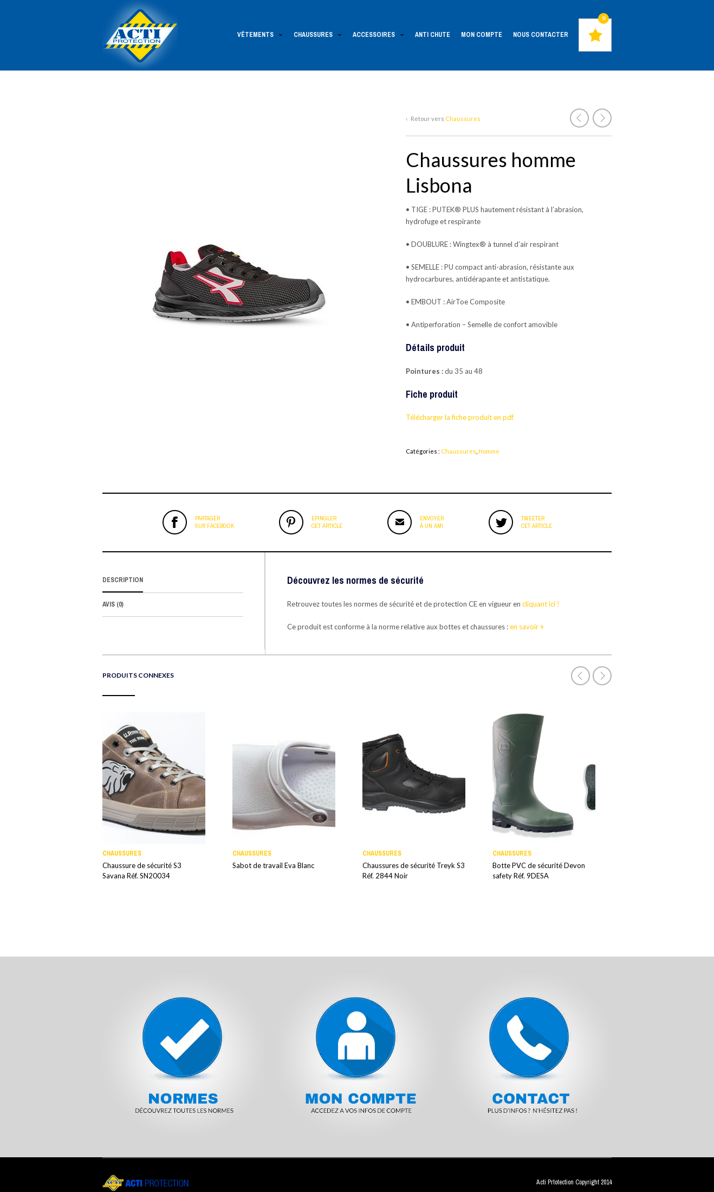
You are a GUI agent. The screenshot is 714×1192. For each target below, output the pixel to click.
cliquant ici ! (540, 604)
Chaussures (315, 36)
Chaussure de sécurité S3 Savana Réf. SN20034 (141, 871)
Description (122, 580)
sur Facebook (214, 522)
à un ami (432, 522)
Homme (488, 451)
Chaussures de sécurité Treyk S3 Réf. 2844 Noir (413, 871)
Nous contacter (540, 34)
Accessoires (376, 36)
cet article (326, 522)
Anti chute (432, 34)
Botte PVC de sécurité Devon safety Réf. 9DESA (538, 871)
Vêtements (258, 36)
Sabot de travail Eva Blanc (273, 865)
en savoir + (528, 626)
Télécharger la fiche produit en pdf (460, 417)
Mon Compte (481, 34)
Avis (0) (113, 604)
